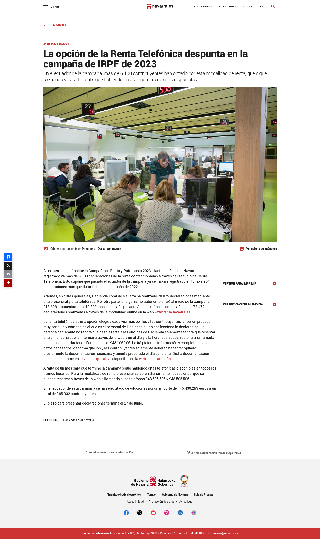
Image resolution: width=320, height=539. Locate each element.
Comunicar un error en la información (106, 452)
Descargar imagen (109, 249)
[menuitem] (203, 6)
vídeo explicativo (97, 358)
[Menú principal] (51, 7)
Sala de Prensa (203, 494)
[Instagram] (166, 512)
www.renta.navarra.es (172, 312)
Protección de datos (162, 501)
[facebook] (126, 512)
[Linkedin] (180, 512)
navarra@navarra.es (225, 533)
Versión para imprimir (239, 283)
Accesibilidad (136, 501)
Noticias (55, 25)
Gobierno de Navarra (175, 494)
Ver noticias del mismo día (243, 304)
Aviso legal (186, 501)
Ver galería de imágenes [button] (261, 249)
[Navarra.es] (160, 4)
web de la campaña (155, 358)
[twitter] (139, 512)
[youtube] (153, 512)
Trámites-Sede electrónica (124, 494)
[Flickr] (193, 512)
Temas (151, 494)
